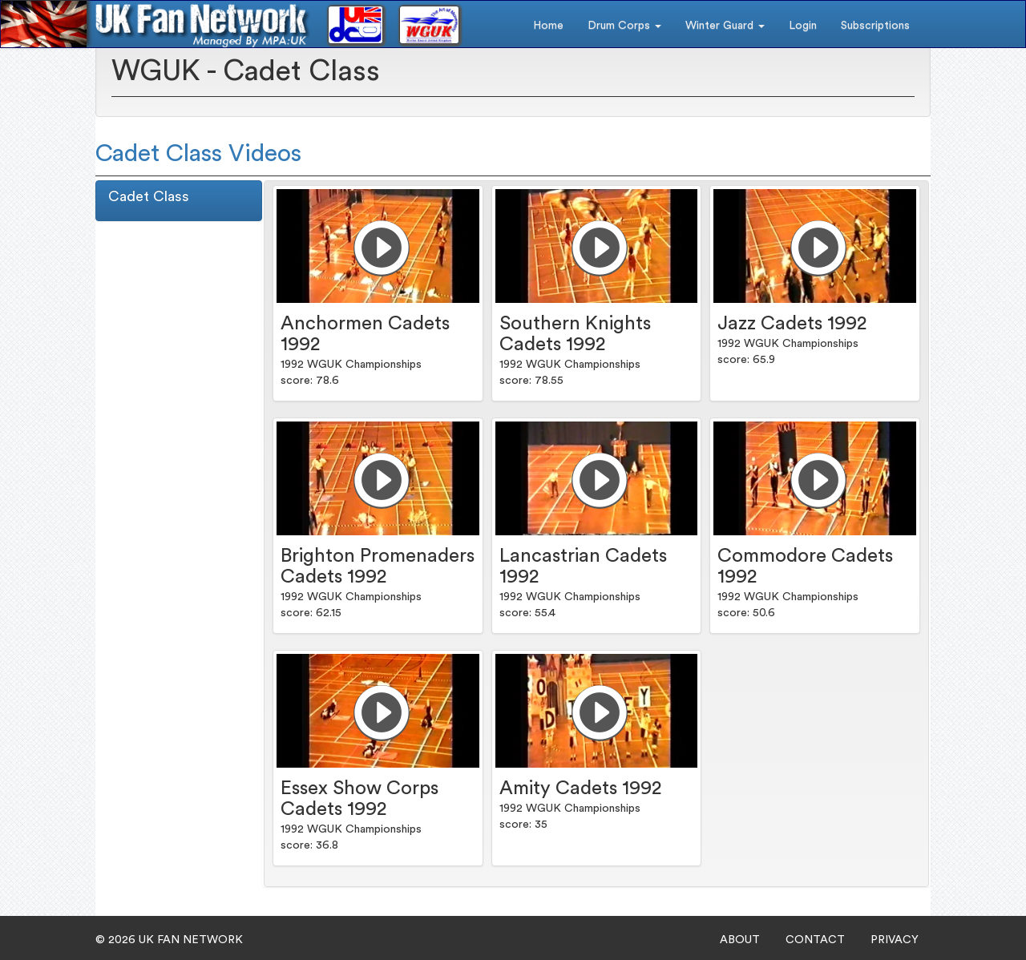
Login (803, 25)
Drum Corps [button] (624, 25)
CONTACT (815, 940)
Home (548, 25)
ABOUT (740, 940)
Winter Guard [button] (725, 25)
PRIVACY (894, 940)
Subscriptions (875, 25)
